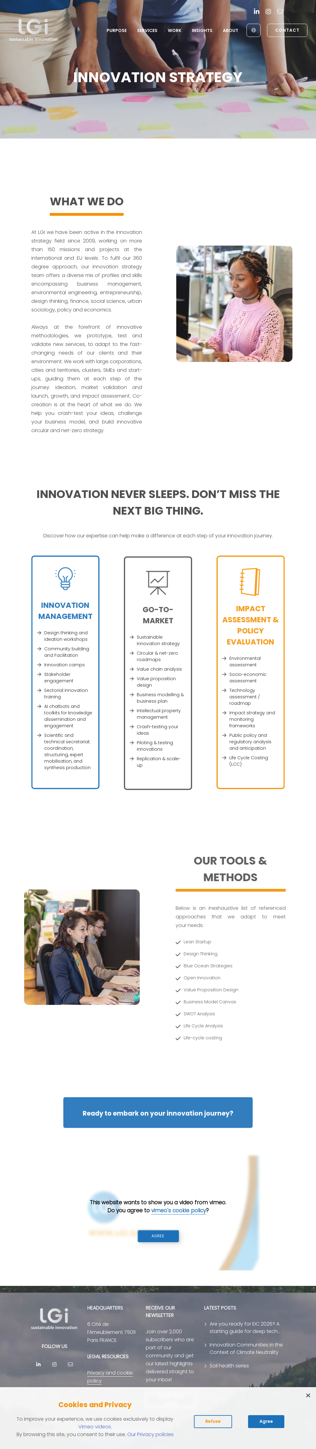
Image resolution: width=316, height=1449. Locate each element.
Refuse (213, 1421)
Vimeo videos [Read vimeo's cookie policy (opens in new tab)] (94, 1426)
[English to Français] (254, 30)
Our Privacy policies (150, 1434)
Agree (266, 1421)
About (230, 30)
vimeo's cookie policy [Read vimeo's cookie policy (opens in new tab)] (178, 1210)
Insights (202, 30)
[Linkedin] (256, 12)
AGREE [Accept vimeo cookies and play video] (158, 1235)
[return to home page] (33, 30)
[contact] (280, 12)
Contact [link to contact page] (287, 30)
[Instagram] (268, 12)
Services (147, 30)
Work (174, 30)
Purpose (117, 30)
